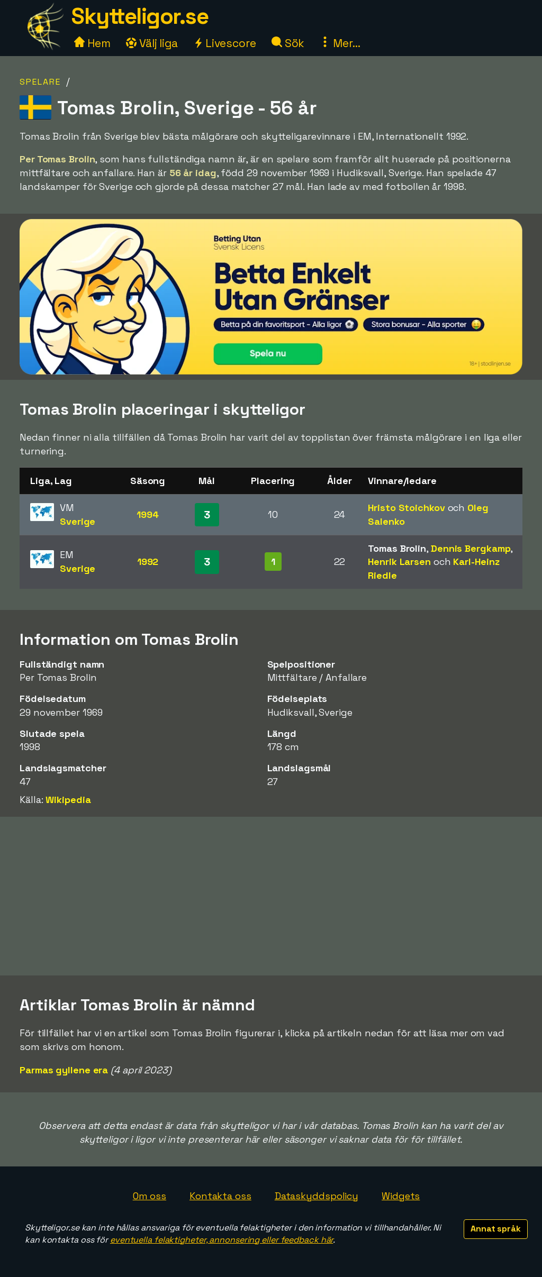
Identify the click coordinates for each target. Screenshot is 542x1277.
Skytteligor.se (139, 16)
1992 (148, 561)
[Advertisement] (271, 896)
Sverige (77, 521)
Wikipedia (68, 799)
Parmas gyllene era (64, 1070)
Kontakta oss (220, 1196)
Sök (288, 43)
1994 (148, 514)
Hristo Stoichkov (406, 507)
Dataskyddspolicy (316, 1196)
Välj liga (152, 43)
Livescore (224, 43)
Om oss (149, 1196)
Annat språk (496, 1228)
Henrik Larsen (399, 561)
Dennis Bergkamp (471, 548)
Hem (92, 43)
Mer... (340, 43)
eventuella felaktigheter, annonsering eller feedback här (221, 1239)
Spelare (40, 81)
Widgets (401, 1196)
